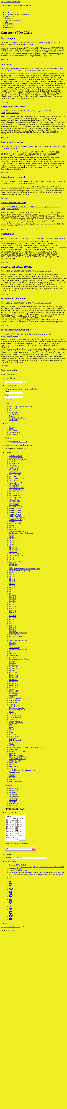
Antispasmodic (14, 503)
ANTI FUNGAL (14, 146)
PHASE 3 (12, 734)
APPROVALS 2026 (15, 522)
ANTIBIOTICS (14, 486)
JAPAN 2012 (13, 674)
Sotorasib (6, 64)
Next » (13, 374)
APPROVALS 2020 (15, 508)
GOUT (11, 646)
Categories (8, 858)
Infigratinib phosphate (13, 106)
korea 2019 (13, 695)
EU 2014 (12, 578)
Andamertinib (13, 798)
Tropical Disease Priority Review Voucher (23, 770)
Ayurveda (12, 527)
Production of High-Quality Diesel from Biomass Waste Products (42, 867)
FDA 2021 (34, 42)
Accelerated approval (16, 458)
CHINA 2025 (13, 550)
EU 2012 (12, 576)
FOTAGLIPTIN (21, 865)
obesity (11, 712)
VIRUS (11, 778)
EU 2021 (29, 238)
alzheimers (12, 461)
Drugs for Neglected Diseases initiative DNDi (24, 569)
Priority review (11, 44)
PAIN (11, 725)
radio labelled (13, 749)
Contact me (9, 18)
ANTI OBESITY (15, 480)
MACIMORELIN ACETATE (19, 698)
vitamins (12, 779)
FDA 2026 (12, 629)
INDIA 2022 (13, 670)
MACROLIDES (14, 700)
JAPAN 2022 (13, 691)
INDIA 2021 (13, 668)
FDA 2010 (12, 599)
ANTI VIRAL (14, 484)
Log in (11, 429)
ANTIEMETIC (14, 491)
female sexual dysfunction (18, 633)
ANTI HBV (13, 476)
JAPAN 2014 (13, 678)
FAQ (6, 22)
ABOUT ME (9, 16)
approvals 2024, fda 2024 (17, 518)
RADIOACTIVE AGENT (18, 751)
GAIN (11, 638)
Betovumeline (14, 788)
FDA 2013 (12, 604)
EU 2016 (12, 582)
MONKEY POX (14, 706)
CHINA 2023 (13, 546)
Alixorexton (13, 805)
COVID (11, 557)
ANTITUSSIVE (14, 505)
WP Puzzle (11, 930)
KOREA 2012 (14, 693)
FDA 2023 (12, 623)
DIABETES (13, 565)
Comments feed (14, 432)
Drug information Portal (13, 20)
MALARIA (13, 702)
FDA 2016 (12, 610)
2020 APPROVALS (15, 456)
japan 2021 (13, 689)
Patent (11, 727)
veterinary (12, 776)
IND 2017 (12, 663)
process (11, 744)
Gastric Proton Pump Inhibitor (19, 640)
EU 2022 (12, 591)
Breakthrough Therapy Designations (46, 68)
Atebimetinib (13, 794)
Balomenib (12, 792)
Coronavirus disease (16, 555)
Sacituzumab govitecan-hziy (16, 329)
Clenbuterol (18, 869)
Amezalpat (12, 802)
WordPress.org (14, 434)
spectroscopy (13, 766)
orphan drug (42, 42)
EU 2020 (12, 587)
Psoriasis (12, 746)
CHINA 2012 (13, 540)
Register (12, 427)
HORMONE (13, 653)
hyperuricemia (14, 655)
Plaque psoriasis (14, 736)
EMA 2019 (13, 572)
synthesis (12, 768)
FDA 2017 (12, 612)
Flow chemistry (14, 634)
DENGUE (12, 563)
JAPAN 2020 (13, 687)
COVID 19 (13, 559)
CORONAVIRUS (15, 554)
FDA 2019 (12, 616)
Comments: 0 (31, 44)
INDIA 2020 (13, 666)
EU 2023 (12, 593)
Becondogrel (13, 790)
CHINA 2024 (13, 548)
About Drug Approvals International (17, 14)
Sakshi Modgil (14, 872)
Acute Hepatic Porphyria (17, 459)
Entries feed (13, 430)
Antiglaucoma (14, 493)
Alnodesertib (13, 803)
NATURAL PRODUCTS (17, 710)
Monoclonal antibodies (44, 334)
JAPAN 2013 (13, 676)
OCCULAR (13, 714)
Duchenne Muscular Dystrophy (19, 570)
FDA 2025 (12, 627)
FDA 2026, (13, 631)
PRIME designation (15, 740)
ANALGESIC (14, 467)
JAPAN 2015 (13, 680)
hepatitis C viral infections (18, 650)
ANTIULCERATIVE (16, 507)
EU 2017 (12, 584)
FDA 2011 (12, 601)
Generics (12, 642)
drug (10, 567)
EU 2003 (12, 574)
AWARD (12, 525)
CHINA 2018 (13, 542)
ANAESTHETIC (15, 463)
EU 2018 (12, 586)
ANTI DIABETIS (15, 473)
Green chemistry (14, 648)
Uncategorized (22, 44)
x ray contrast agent (15, 781)
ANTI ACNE (13, 469)
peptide (3, 44)
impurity (12, 661)
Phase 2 (11, 732)
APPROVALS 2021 (15, 42)
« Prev (3, 374)
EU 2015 (12, 580)
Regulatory (13, 753)
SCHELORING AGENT (17, 759)
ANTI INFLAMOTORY (17, 478)
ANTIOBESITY (14, 501)
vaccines (12, 774)
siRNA (11, 764)
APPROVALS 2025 (15, 520)
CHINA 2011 (13, 538)
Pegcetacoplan (8, 38)
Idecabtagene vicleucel (13, 177)
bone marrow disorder (16, 531)
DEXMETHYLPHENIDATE (16, 266)
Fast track (26, 42)
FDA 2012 (12, 602)
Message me (9, 24)
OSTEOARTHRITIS (16, 723)
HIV (10, 651)
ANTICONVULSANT (16, 488)
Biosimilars (13, 529)
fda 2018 (12, 614)
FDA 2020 (12, 618)
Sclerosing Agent (15, 761)
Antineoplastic (14, 68)
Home (7, 12)
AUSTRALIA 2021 (15, 523)
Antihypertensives (15, 495)
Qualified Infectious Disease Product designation (25, 747)
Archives (8, 441)
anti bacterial (13, 471)
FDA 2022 (12, 621)
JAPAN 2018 (13, 683)
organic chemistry (15, 717)
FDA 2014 (12, 606)
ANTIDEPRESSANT (16, 490)
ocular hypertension (15, 715)
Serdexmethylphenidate (13, 298)
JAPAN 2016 (13, 682)
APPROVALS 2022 (15, 512)
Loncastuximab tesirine (13, 202)
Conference (13, 552)
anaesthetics (13, 465)
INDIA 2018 (13, 665)
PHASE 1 (12, 730)
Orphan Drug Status (54, 42)
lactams (11, 697)
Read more (4, 59)
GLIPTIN (12, 644)
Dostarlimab (7, 233)
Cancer (61, 68)
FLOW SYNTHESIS (16, 636)
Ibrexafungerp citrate (12, 142)
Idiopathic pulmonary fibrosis (19, 659)
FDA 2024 (12, 625)
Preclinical (12, 738)
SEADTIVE (13, 762)
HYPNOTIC (13, 657)
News (7, 25)
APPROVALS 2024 (15, 516)
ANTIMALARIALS (16, 497)
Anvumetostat (14, 796)
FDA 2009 (12, 597)
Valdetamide (23, 870)
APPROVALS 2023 (15, 514)
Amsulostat (13, 800)
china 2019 (13, 544)
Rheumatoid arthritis (16, 755)
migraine (12, 704)
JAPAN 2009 (13, 672)
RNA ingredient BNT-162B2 (18, 757)
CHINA (11, 537)
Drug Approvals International (10, 2)
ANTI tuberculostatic (16, 482)
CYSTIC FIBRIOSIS (16, 561)
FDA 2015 (12, 608)
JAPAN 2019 (13, 685)
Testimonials (9, 27)
